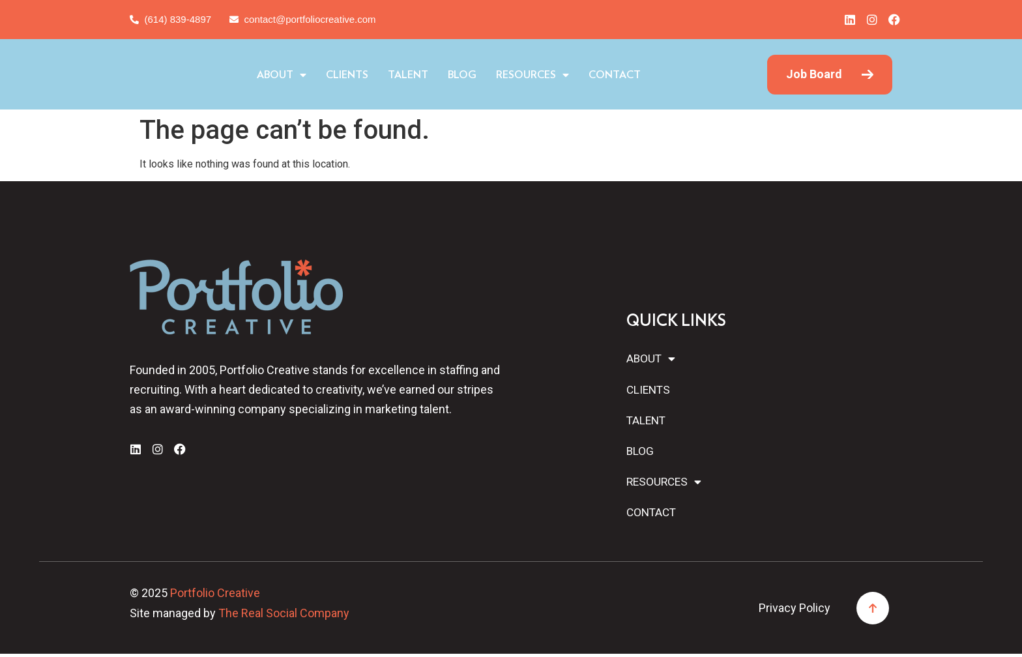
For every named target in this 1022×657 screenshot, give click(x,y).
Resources (587, 75)
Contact (670, 75)
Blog (517, 75)
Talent (463, 75)
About (337, 75)
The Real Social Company (283, 616)
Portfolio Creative (215, 596)
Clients (402, 75)
